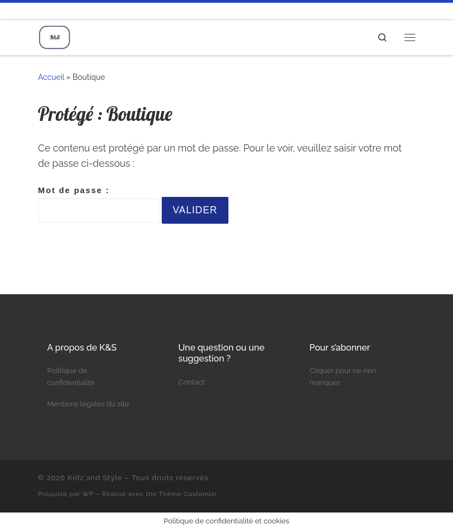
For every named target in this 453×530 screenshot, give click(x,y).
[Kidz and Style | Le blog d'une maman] (55, 36)
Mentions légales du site (88, 403)
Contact (191, 381)
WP (88, 494)
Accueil (51, 77)
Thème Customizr (188, 494)
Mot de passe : (99, 204)
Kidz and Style (95, 478)
